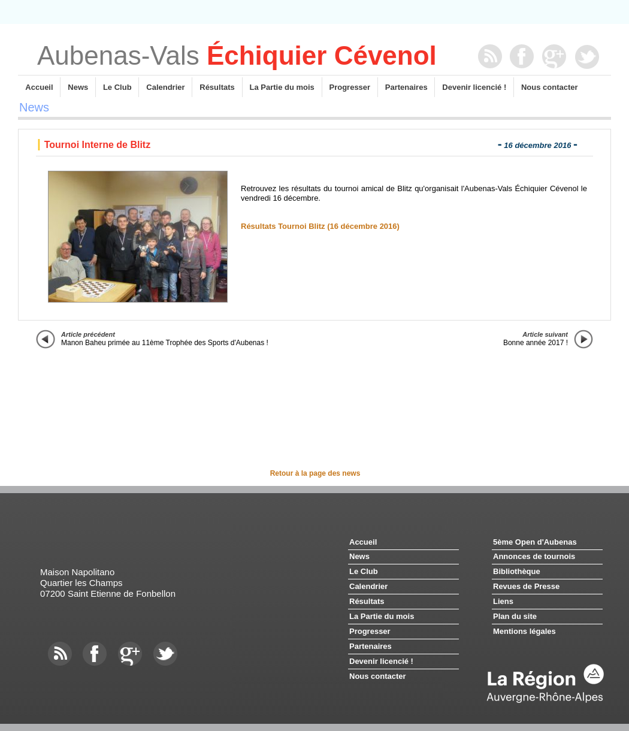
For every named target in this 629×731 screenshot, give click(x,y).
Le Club (117, 87)
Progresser (350, 87)
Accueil (39, 87)
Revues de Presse (526, 586)
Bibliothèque (516, 571)
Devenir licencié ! (474, 87)
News (78, 87)
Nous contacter (549, 87)
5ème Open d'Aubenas (535, 541)
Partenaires (406, 87)
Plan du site (515, 616)
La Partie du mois (282, 87)
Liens (503, 601)
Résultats (217, 87)
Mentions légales (524, 631)
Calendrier (165, 87)
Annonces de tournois (534, 556)
